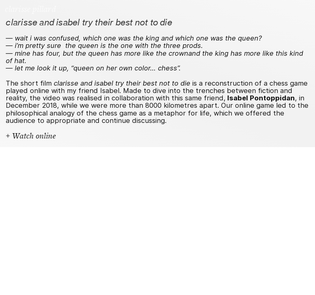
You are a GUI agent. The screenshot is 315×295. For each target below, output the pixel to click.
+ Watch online (31, 136)
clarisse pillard (30, 9)
